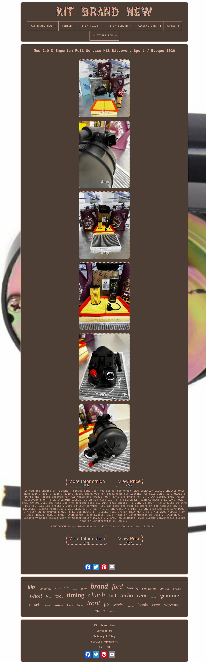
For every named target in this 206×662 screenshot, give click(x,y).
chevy (84, 588)
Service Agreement (104, 641)
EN (100, 647)
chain (153, 597)
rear (142, 595)
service (118, 605)
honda (143, 605)
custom (58, 605)
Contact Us (104, 631)
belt (48, 597)
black (70, 605)
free (156, 605)
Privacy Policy (104, 636)
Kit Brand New (104, 625)
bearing (132, 588)
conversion (149, 588)
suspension (171, 605)
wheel (36, 596)
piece (111, 611)
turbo (126, 595)
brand (99, 586)
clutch (96, 595)
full (112, 596)
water (75, 589)
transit (46, 605)
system (177, 588)
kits (32, 587)
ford (117, 586)
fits (106, 604)
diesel (34, 604)
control (164, 588)
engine (131, 606)
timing (75, 595)
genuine (169, 595)
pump (100, 610)
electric (62, 587)
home (80, 605)
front (93, 603)
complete (45, 588)
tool (59, 596)
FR (108, 647)
